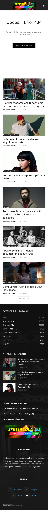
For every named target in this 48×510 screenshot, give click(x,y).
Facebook (18, 490)
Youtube (34, 496)
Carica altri (24, 298)
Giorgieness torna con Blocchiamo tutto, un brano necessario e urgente (31, 361)
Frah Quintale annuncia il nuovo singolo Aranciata (21, 141)
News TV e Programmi (10, 246)
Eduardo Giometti (9, 109)
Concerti (6, 207)
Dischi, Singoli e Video (10, 99)
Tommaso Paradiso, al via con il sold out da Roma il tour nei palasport (22, 214)
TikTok (19, 496)
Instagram (34, 490)
